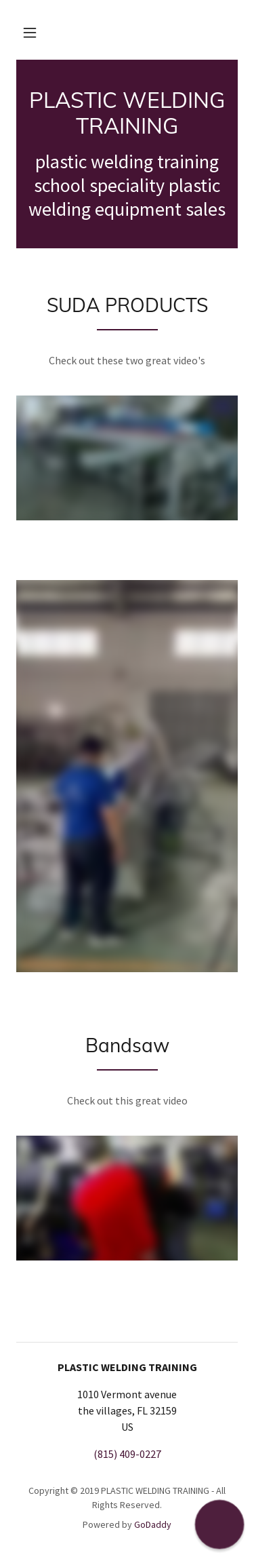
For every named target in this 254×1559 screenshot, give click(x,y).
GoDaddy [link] (152, 1524)
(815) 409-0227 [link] (127, 1454)
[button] (29, 32)
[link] (127, 113)
